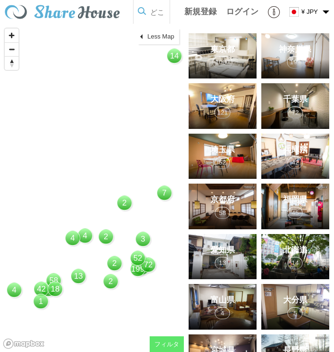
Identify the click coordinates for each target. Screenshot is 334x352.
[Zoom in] (12, 35)
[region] (92, 188)
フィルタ (166, 344)
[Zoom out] (12, 49)
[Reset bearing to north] (12, 63)
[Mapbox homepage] (24, 343)
